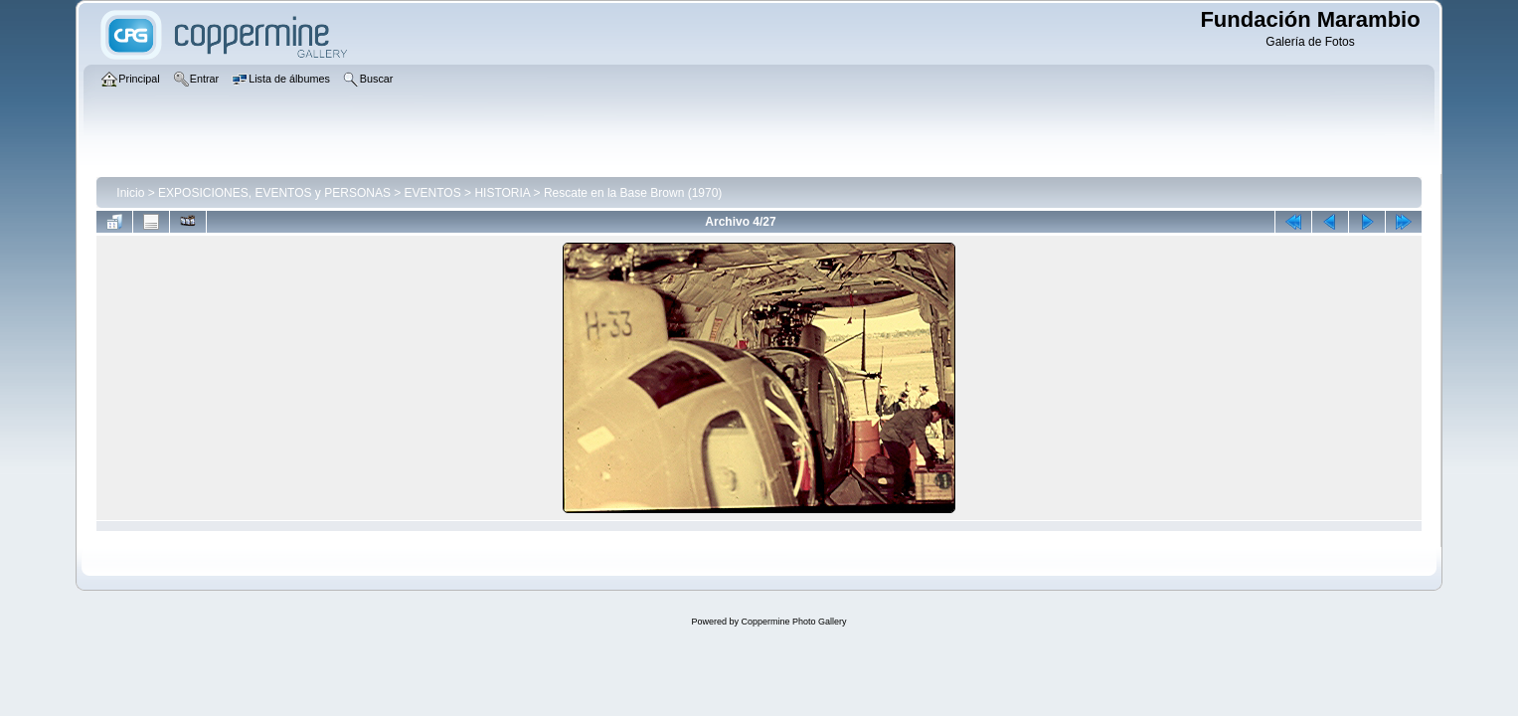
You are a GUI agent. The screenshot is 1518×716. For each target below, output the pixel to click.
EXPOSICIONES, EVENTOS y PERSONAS (274, 193)
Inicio (130, 193)
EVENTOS (433, 193)
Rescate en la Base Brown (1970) (633, 193)
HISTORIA (502, 193)
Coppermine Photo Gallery (793, 621)
